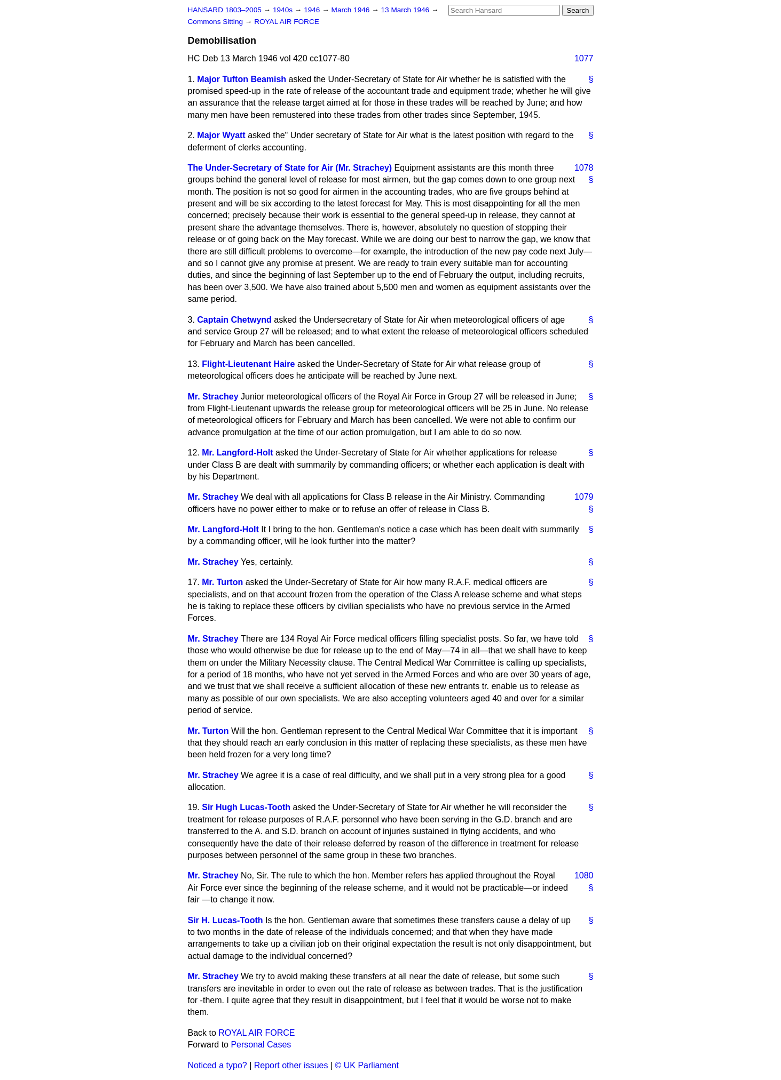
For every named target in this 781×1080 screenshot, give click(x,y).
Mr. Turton (222, 582)
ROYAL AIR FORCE (286, 22)
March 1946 (352, 10)
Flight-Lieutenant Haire (248, 364)
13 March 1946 (406, 10)
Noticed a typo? (217, 1065)
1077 (584, 58)
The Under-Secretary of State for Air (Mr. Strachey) (290, 167)
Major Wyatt (221, 135)
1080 (584, 875)
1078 (584, 167)
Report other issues (291, 1065)
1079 (584, 496)
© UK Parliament (367, 1065)
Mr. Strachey (213, 396)
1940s (284, 10)
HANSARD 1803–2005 (225, 10)
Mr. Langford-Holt (237, 452)
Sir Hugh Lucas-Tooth (246, 807)
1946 (313, 10)
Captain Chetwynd (234, 319)
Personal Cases (261, 1044)
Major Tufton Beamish (241, 79)
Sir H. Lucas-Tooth (225, 920)
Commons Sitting (216, 22)
